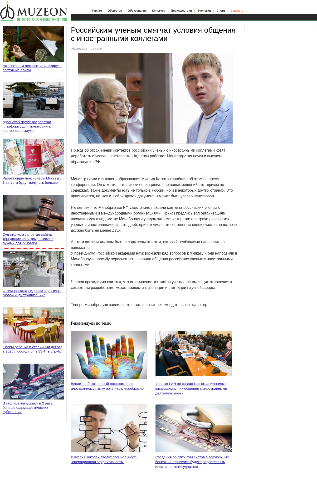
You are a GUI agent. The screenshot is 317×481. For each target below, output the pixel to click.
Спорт (221, 10)
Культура (158, 10)
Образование (137, 10)
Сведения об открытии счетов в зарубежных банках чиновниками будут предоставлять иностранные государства (192, 462)
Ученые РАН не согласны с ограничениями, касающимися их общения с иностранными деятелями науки (191, 388)
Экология (204, 10)
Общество (115, 10)
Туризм (97, 10)
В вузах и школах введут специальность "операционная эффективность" (104, 459)
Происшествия (181, 10)
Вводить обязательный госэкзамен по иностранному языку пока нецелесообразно (107, 386)
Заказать (237, 10)
